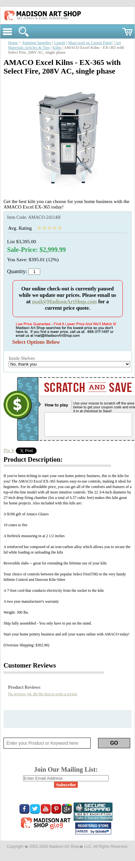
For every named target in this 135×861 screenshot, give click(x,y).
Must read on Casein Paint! (90, 42)
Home (13, 42)
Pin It (9, 450)
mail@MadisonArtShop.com (64, 301)
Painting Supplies (36, 42)
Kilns (56, 47)
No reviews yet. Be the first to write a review (42, 694)
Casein (59, 42)
